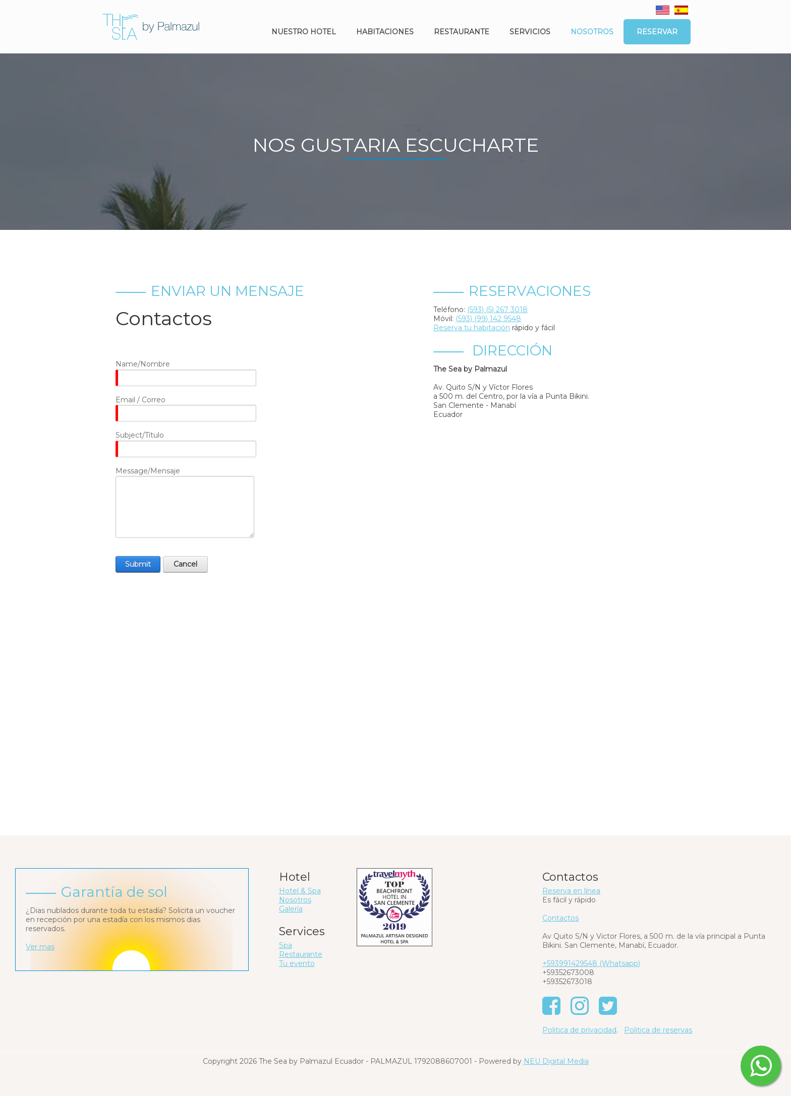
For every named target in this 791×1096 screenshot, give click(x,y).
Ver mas (40, 946)
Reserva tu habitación (471, 327)
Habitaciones (385, 31)
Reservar (657, 31)
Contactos (560, 918)
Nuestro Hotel (303, 31)
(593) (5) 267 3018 (497, 309)
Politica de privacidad (579, 1029)
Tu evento (297, 963)
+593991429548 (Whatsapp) (591, 963)
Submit (138, 564)
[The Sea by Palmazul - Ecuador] (150, 26)
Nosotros (592, 31)
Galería (291, 909)
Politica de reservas (658, 1029)
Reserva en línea (571, 890)
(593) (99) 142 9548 (488, 318)
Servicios (530, 31)
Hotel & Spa (300, 890)
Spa (285, 945)
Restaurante (461, 31)
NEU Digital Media (556, 1061)
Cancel (185, 564)
